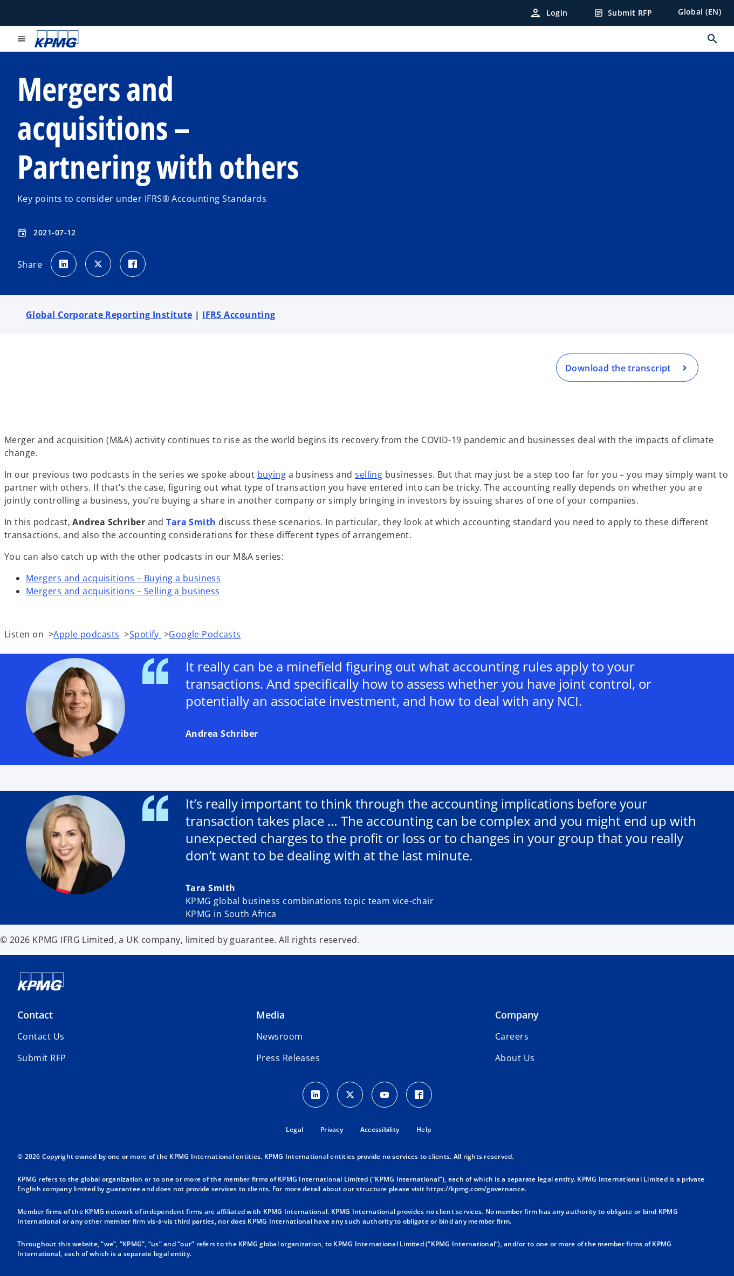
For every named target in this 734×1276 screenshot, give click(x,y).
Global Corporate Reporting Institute (109, 315)
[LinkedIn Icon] (315, 1095)
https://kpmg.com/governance (475, 1188)
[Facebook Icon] (419, 1095)
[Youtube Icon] (384, 1095)
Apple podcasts (86, 634)
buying (271, 474)
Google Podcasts (205, 634)
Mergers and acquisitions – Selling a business (123, 591)
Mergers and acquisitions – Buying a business (123, 578)
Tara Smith (191, 522)
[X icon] (350, 1095)
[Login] (548, 12)
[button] (41, 1057)
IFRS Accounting (239, 315)
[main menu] (21, 38)
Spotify (145, 634)
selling (368, 474)
